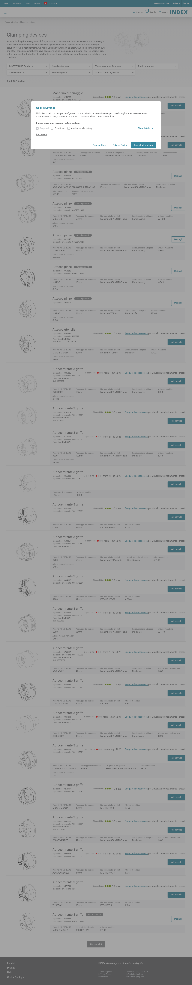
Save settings (99, 145)
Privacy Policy (120, 145)
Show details (145, 128)
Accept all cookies (143, 145)
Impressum (41, 134)
